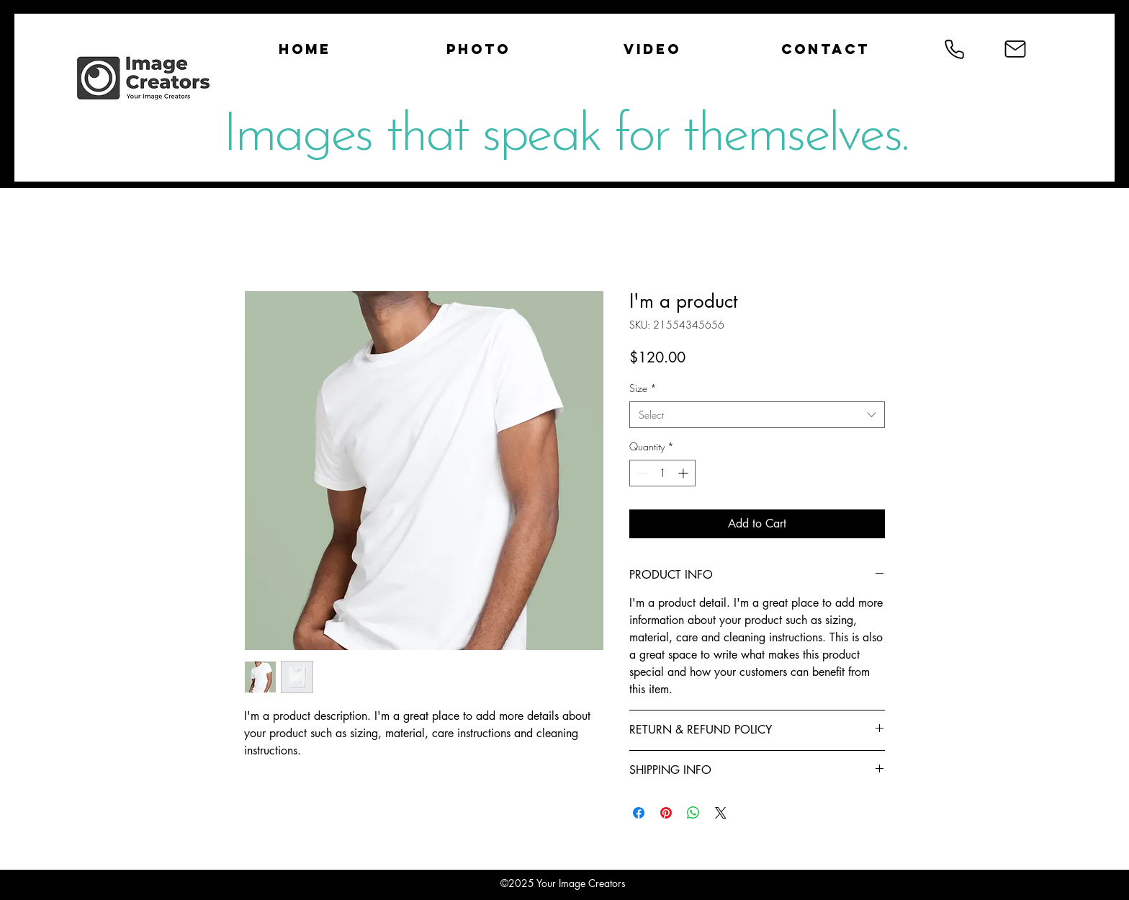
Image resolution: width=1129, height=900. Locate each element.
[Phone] (954, 49)
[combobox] (757, 415)
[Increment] (684, 473)
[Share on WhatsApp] (693, 812)
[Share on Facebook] (638, 812)
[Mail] (1015, 49)
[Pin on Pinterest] (666, 812)
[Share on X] (720, 812)
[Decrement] (640, 473)
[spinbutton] (662, 473)
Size (643, 388)
